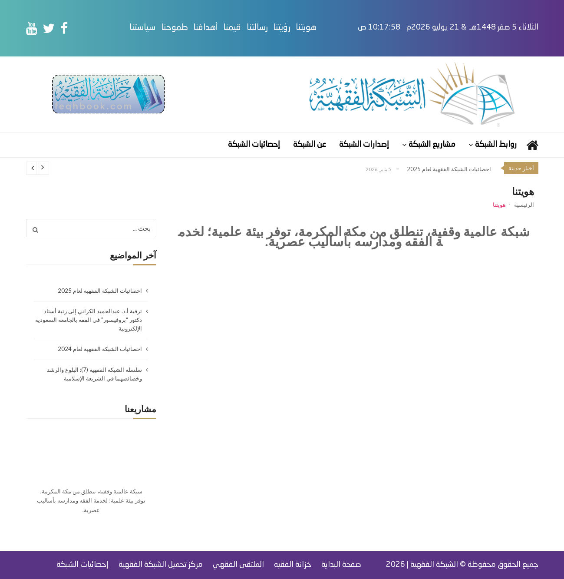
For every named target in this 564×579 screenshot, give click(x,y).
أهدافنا (225, 27)
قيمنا (252, 27)
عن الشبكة (309, 145)
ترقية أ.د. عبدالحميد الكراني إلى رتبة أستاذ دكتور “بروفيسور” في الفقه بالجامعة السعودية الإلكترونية (88, 319)
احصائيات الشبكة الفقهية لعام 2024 (100, 348)
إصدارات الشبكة (364, 145)
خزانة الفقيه (292, 565)
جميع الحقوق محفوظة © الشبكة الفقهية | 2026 (462, 565)
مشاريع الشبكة (432, 145)
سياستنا (162, 27)
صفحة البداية (341, 565)
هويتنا (326, 27)
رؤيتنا (301, 27)
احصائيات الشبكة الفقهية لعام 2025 (449, 168)
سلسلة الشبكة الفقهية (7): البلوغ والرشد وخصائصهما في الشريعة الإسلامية (94, 374)
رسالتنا (277, 27)
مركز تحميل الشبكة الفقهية (161, 565)
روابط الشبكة (496, 145)
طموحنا (194, 27)
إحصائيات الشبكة (254, 145)
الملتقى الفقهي (238, 565)
